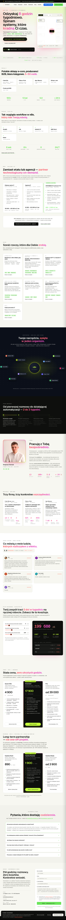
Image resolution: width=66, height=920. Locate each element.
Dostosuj (49, 914)
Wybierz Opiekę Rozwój (33, 789)
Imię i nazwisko (40, 871)
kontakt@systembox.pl (32, 818)
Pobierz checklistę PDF (10, 43)
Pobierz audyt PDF (48, 4)
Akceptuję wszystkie (58, 914)
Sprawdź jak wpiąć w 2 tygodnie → (47, 1)
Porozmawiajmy (53, 789)
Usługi (15, 4)
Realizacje (30, 4)
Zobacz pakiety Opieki (45, 223)
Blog (35, 4)
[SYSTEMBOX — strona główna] (7, 4)
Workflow (41, 15)
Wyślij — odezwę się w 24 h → (49, 903)
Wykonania (46, 15)
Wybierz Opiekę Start (12, 789)
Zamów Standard (33, 724)
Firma (38, 876)
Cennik (25, 4)
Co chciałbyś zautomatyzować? (43, 886)
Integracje (20, 4)
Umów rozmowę (58, 4)
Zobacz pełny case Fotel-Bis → (8, 152)
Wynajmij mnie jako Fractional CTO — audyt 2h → (26, 223)
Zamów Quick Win (13, 724)
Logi (50, 15)
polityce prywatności (18, 917)
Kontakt (39, 4)
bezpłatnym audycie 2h (47, 818)
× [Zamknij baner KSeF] (62, 1)
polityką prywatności (49, 896)
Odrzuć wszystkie (40, 914)
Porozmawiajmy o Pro (53, 724)
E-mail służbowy (40, 881)
